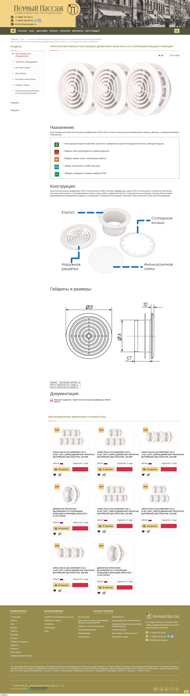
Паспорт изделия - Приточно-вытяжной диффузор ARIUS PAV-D (80, 401)
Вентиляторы (84, 617)
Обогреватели (118, 617)
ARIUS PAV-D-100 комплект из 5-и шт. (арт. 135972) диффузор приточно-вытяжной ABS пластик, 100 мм (163, 511)
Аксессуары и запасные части (125, 633)
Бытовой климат (22, 67)
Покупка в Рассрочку (19, 642)
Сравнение (49, 624)
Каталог (22, 31)
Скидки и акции (22, 85)
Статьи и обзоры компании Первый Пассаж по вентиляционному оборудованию (64, 39)
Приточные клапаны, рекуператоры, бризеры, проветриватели (93, 621)
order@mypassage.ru (25, 24)
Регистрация (49, 628)
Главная (14, 39)
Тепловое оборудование (26, 62)
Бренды (14, 628)
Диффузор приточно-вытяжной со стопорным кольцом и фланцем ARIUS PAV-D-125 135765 (70, 512)
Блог (32, 31)
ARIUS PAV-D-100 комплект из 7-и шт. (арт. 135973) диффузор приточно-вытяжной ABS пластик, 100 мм (118, 511)
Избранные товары (52, 620)
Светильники (83, 637)
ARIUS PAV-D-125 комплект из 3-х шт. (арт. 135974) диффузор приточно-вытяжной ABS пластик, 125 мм (162, 454)
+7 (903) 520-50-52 (24, 20)
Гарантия (65, 31)
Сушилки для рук (119, 630)
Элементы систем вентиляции (91, 626)
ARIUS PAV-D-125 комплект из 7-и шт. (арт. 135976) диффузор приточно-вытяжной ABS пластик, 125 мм (74, 454)
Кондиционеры (84, 633)
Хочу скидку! (92, 31)
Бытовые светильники (25, 79)
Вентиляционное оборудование (23, 55)
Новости (14, 631)
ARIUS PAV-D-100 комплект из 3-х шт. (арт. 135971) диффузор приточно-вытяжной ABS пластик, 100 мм (74, 570)
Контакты (77, 31)
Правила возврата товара (22, 656)
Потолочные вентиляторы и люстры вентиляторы (27, 92)
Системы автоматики (87, 630)
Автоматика (20, 73)
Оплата (53, 31)
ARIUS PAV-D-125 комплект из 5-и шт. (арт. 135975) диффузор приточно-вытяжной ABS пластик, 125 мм (118, 454)
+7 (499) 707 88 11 (24, 17)
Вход (46, 631)
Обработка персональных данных (58, 617)
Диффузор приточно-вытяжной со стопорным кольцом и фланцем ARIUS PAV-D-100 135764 (114, 571)
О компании (16, 617)
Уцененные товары (120, 637)
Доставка (42, 31)
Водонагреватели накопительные (126, 620)
